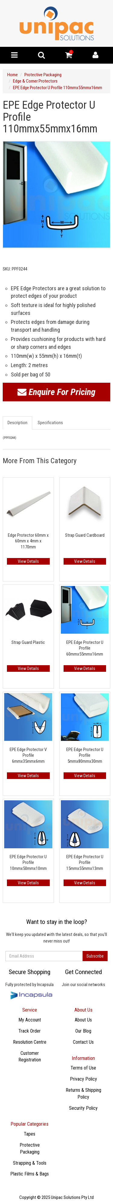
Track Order (29, 1031)
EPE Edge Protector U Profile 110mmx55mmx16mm (57, 87)
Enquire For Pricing (56, 392)
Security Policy (83, 1108)
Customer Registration (29, 1056)
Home (12, 74)
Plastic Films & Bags (29, 1174)
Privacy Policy (83, 1079)
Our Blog (83, 1031)
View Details (28, 561)
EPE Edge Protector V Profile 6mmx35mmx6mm (28, 755)
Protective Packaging (42, 74)
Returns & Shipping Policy (83, 1093)
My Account (29, 1020)
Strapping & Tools (29, 1163)
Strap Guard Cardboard (85, 535)
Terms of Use (83, 1068)
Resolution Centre (29, 1042)
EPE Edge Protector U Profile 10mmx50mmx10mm (28, 862)
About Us (83, 1020)
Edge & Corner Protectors (35, 81)
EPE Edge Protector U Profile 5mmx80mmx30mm (84, 755)
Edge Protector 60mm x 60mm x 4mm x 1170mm (28, 541)
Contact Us (83, 1042)
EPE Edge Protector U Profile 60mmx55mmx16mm (84, 648)
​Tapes (29, 1134)
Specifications (50, 422)
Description (17, 422)
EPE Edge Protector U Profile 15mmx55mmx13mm (84, 862)
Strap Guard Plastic (28, 642)
